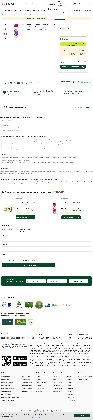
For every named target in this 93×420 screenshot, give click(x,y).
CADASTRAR (78, 281)
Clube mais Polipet (27, 391)
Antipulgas (39, 391)
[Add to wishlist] (23, 24)
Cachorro (14, 10)
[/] (82, 412)
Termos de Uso (82, 379)
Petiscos (38, 379)
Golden (69, 385)
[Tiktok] (86, 338)
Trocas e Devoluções (7, 400)
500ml (64, 28)
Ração (38, 376)
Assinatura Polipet (26, 385)
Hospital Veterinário (27, 388)
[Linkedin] (90, 338)
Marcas (43, 10)
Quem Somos (5, 376)
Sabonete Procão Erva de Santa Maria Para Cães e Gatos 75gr (25, 203)
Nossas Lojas (5, 379)
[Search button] (34, 3)
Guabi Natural (71, 400)
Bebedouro (56, 385)
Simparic (69, 379)
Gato (20, 10)
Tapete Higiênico (41, 382)
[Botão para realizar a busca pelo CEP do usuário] (64, 15)
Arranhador (56, 391)
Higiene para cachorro (23, 14)
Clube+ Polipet (86, 10)
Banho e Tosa (25, 376)
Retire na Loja (25, 379)
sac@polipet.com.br (58, 338)
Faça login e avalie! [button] (28, 265)
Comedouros (40, 388)
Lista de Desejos (6, 394)
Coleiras (38, 385)
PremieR (69, 382)
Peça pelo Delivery (27, 382)
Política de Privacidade (85, 376)
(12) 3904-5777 (44, 338)
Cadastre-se (78, 4)
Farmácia (36, 10)
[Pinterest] (78, 338)
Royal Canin (70, 397)
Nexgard (69, 376)
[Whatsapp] (82, 338)
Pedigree (70, 388)
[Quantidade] (82, 61)
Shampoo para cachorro (37, 14)
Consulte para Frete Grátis (25, 213)
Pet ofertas (76, 10)
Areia (54, 379)
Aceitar (82, 415)
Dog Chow (70, 394)
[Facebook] (74, 338)
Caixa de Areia (57, 382)
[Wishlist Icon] (41, 3)
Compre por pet (8, 14)
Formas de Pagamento (8, 388)
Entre (74, 3)
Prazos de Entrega (7, 382)
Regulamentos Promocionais (10, 397)
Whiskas (69, 391)
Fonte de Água (57, 388)
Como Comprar (6, 391)
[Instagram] (70, 338)
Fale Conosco (5, 385)
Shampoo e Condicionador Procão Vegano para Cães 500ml (70, 203)
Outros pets (27, 10)
